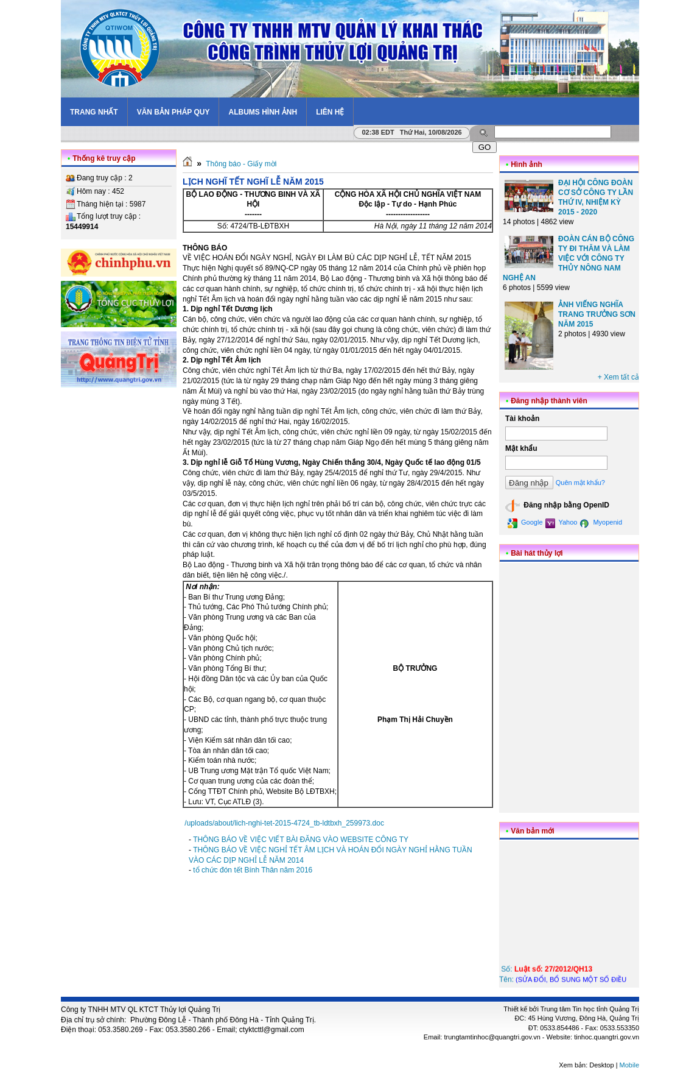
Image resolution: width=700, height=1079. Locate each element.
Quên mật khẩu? (580, 482)
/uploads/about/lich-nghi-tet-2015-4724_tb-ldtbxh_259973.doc (284, 823)
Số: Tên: (567, 980)
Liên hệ (330, 112)
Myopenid (600, 523)
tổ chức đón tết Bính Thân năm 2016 (252, 870)
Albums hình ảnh (262, 112)
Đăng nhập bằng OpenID (557, 505)
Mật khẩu (521, 448)
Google (525, 523)
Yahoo (561, 523)
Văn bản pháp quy (173, 112)
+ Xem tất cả (618, 377)
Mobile (629, 1065)
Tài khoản (522, 418)
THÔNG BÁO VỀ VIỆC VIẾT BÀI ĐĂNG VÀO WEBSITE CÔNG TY (300, 839)
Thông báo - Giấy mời (241, 164)
